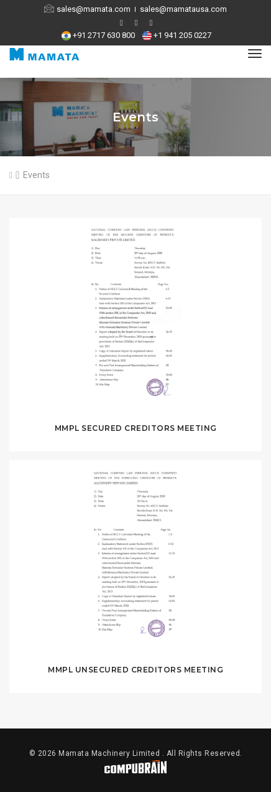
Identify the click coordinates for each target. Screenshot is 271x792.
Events (36, 175)
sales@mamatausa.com (183, 9)
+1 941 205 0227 (177, 35)
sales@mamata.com (88, 9)
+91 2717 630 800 (100, 35)
